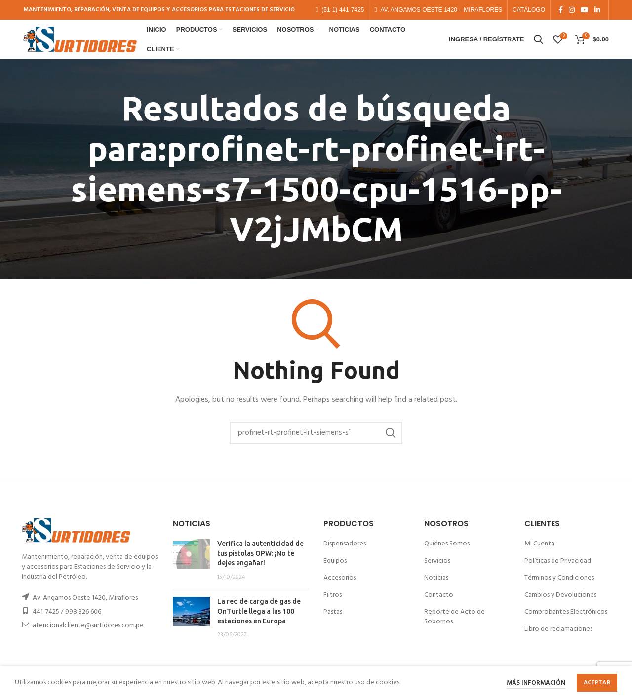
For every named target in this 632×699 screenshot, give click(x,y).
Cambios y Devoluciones (560, 603)
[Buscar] (316, 441)
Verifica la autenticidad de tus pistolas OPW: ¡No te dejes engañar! (260, 562)
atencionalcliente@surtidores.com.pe (88, 634)
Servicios (437, 569)
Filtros (332, 603)
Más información (536, 683)
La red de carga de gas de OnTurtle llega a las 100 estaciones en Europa (259, 619)
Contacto (438, 603)
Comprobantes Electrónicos (565, 620)
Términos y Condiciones (559, 586)
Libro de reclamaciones (558, 638)
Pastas (332, 620)
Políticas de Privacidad (557, 569)
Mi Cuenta (539, 552)
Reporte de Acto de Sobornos (454, 625)
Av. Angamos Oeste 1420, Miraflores (85, 607)
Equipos (335, 569)
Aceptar (597, 683)
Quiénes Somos (447, 552)
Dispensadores (344, 552)
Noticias (436, 586)
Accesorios (339, 586)
